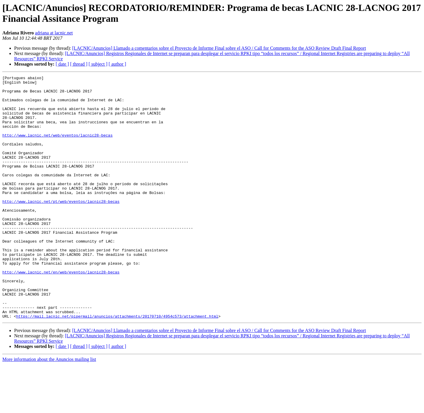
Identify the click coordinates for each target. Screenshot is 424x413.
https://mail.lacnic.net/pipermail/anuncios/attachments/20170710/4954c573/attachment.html (117, 364)
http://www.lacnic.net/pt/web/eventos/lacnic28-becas (61, 227)
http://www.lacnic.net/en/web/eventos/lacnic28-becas (61, 311)
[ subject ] (98, 64)
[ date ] (62, 64)
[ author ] (117, 64)
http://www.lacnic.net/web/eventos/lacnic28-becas (57, 147)
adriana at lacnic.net (54, 32)
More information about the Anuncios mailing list (49, 407)
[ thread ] (78, 64)
